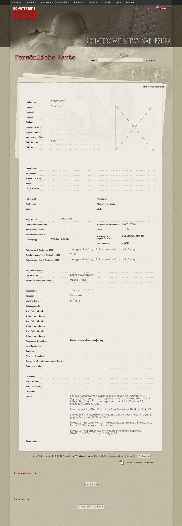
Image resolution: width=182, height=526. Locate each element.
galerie (107, 2)
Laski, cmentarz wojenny (86, 340)
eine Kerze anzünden (154, 86)
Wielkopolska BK (133, 236)
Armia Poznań (60, 239)
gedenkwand (47, 2)
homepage (17, 2)
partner (118, 2)
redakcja (82, 456)
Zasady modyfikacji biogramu (140, 462)
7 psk (125, 243)
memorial (62, 2)
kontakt (130, 2)
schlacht (93, 2)
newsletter (31, 2)
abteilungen (79, 2)
